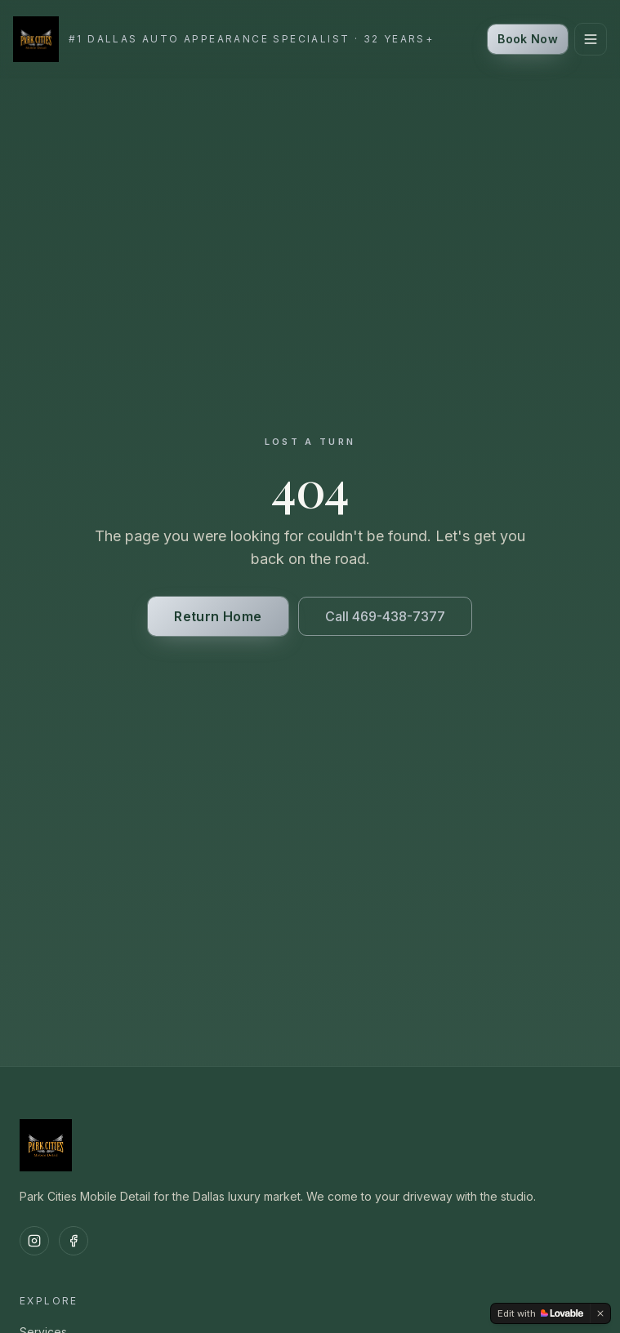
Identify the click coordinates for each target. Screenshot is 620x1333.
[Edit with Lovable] (540, 1313)
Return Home (217, 616)
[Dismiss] (600, 1313)
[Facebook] (73, 1240)
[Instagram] (34, 1240)
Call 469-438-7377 (385, 616)
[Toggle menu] (590, 39)
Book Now (527, 39)
